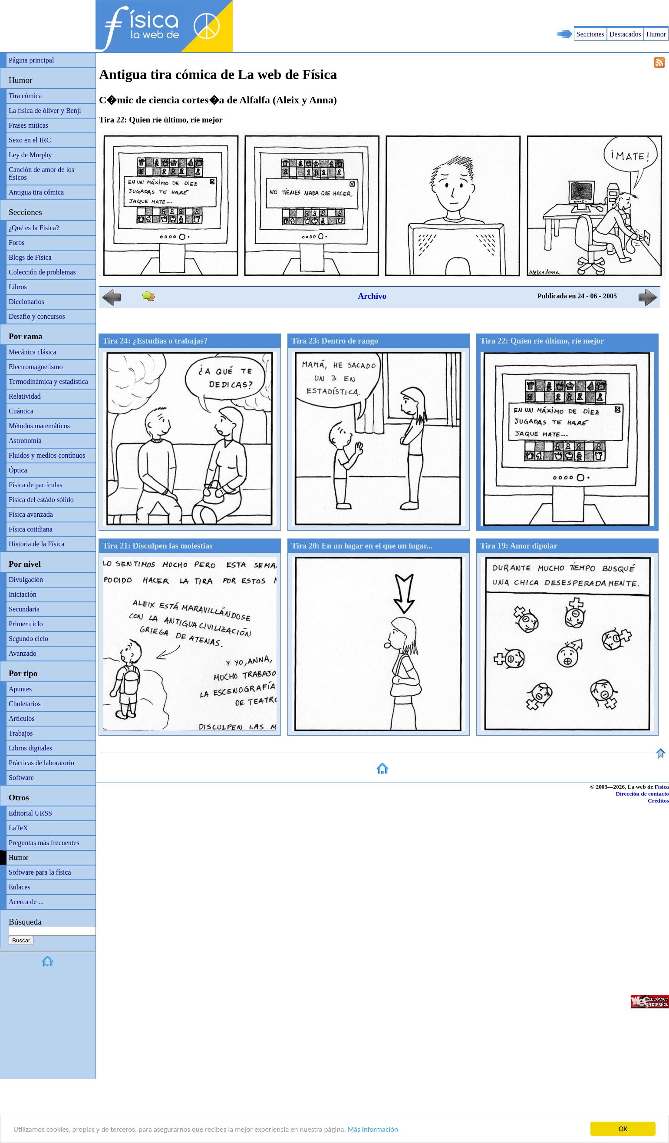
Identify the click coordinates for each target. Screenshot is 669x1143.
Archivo (372, 296)
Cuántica (21, 411)
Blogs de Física (30, 257)
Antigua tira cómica (36, 192)
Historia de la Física (36, 544)
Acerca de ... (26, 901)
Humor (656, 34)
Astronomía (25, 440)
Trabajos (21, 733)
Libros (18, 287)
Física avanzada (31, 514)
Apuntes (20, 689)
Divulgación (26, 579)
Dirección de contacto (642, 793)
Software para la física (40, 872)
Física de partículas (36, 485)
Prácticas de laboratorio (41, 762)
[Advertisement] (567, 13)
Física (662, 786)
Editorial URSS (30, 813)
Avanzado (22, 653)
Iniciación (22, 594)
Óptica (18, 470)
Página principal (31, 60)
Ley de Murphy (30, 155)
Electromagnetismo (36, 366)
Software (21, 777)
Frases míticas (28, 125)
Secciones (590, 34)
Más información (373, 1129)
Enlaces (19, 887)
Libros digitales (30, 748)
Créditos (658, 800)
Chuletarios (25, 703)
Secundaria (24, 609)
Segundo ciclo (28, 638)
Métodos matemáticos (39, 425)
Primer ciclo (26, 624)
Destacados (625, 34)
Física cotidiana (31, 529)
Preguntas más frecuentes (44, 842)
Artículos (22, 718)
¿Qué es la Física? (34, 227)
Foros (16, 242)
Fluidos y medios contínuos (47, 455)
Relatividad (25, 396)
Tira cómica (25, 95)
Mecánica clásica (32, 352)
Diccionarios (26, 301)
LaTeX (18, 828)
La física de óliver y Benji (45, 110)
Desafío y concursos (37, 316)
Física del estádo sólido (41, 499)
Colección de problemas (42, 272)
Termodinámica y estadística (48, 381)
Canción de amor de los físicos (41, 173)
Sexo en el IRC (30, 140)
